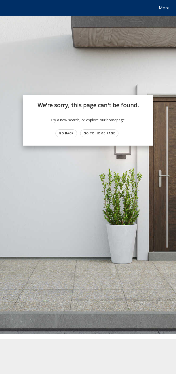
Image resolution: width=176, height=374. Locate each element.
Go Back (66, 133)
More (164, 8)
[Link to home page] (6, 8)
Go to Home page (99, 133)
